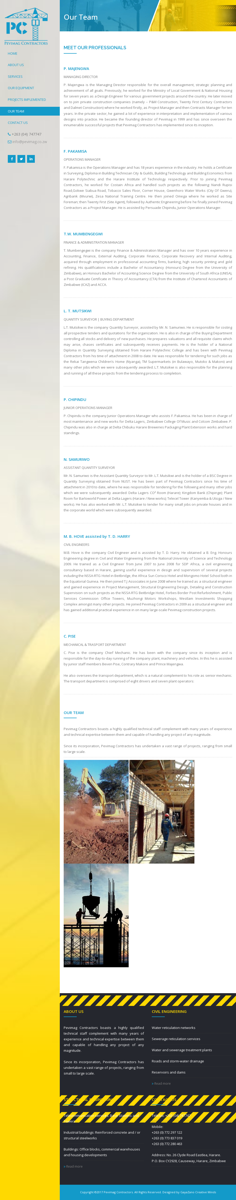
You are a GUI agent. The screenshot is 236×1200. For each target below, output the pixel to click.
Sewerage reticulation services (176, 1038)
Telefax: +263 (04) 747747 (171, 1115)
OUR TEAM (16, 111)
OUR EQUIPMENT (21, 88)
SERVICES (15, 76)
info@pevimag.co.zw (29, 141)
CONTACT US (18, 122)
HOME (12, 53)
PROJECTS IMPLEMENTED (27, 99)
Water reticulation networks (173, 1027)
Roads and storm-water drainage (178, 1061)
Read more (161, 1083)
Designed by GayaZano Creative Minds (189, 1192)
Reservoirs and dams (169, 1072)
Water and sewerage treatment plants (182, 1050)
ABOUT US (16, 64)
